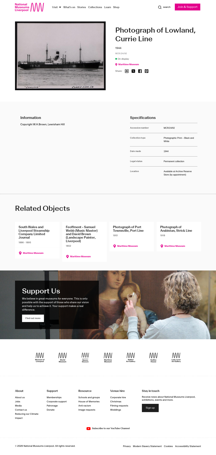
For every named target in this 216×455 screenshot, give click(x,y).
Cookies (168, 446)
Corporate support (57, 401)
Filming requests (119, 406)
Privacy (127, 446)
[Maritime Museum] (108, 357)
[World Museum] (62, 357)
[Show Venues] (60, 7)
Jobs (17, 401)
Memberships (54, 397)
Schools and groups (89, 397)
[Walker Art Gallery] (130, 357)
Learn (107, 7)
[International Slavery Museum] (85, 357)
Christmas (115, 401)
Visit (55, 7)
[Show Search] (164, 7)
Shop (116, 7)
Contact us (21, 410)
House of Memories (89, 401)
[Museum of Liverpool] (39, 357)
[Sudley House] (153, 357)
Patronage (52, 406)
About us (20, 397)
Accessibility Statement (188, 446)
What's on (69, 7)
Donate (51, 410)
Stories (81, 7)
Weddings (115, 410)
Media (18, 406)
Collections (95, 7)
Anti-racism (84, 406)
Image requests (86, 410)
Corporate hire (118, 397)
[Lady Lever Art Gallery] (176, 357)
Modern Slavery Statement (147, 446)
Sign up (150, 408)
